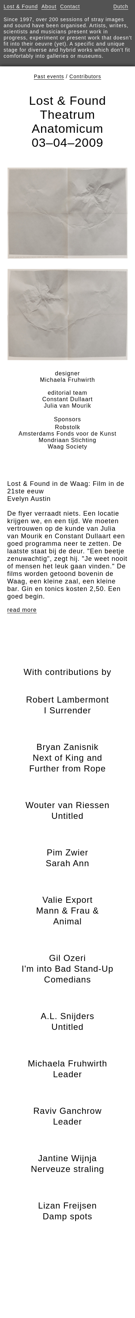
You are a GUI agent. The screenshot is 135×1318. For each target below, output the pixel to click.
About (49, 6)
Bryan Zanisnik (67, 757)
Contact (70, 6)
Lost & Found (21, 6)
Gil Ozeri (67, 968)
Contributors (85, 76)
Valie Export (67, 910)
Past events (49, 76)
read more (22, 610)
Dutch (121, 6)
